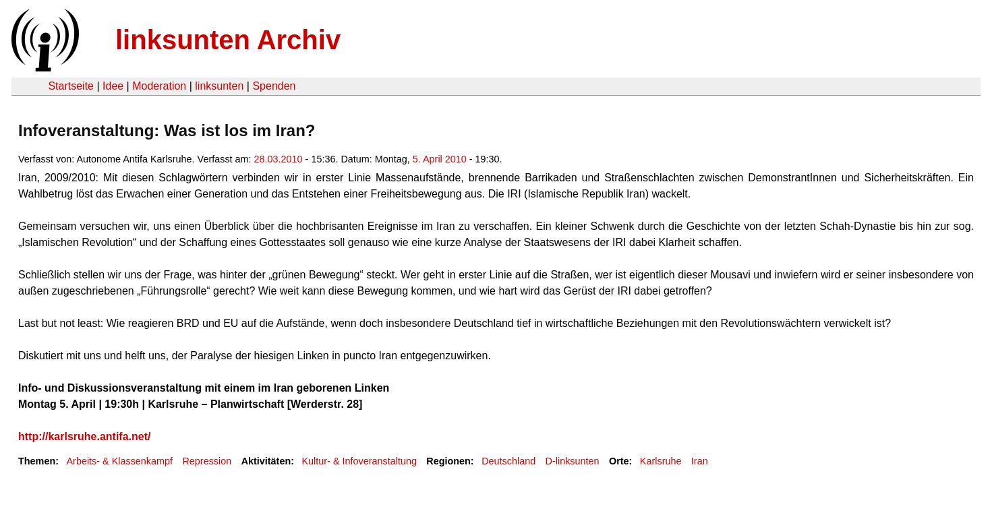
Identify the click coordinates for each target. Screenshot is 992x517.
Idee (113, 86)
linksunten (219, 86)
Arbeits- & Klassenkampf (119, 461)
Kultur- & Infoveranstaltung (359, 461)
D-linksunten (573, 461)
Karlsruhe (661, 461)
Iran (699, 461)
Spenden (273, 86)
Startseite (71, 86)
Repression (206, 461)
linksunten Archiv (228, 40)
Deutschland (508, 461)
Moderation (159, 86)
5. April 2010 (440, 159)
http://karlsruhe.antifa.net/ (84, 436)
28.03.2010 (278, 159)
